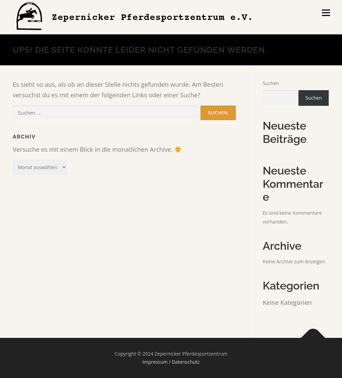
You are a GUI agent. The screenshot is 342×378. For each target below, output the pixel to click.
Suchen (271, 83)
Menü (326, 13)
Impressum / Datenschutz (171, 362)
